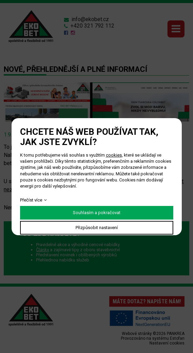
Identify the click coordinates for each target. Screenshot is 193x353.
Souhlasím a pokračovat (96, 212)
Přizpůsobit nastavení (97, 227)
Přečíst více (31, 200)
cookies (114, 155)
